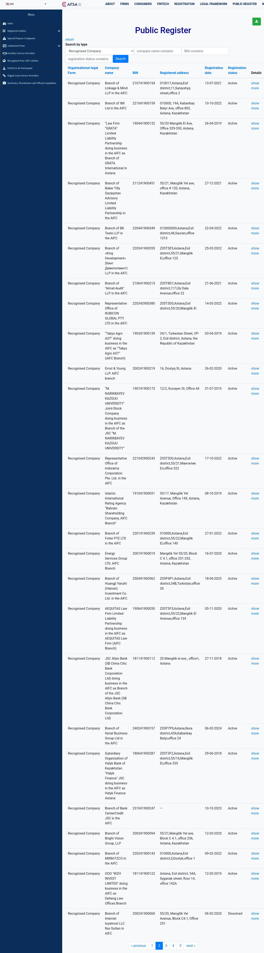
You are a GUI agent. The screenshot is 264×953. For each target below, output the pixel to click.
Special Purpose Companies (18, 38)
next (190, 946)
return (69, 39)
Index (7, 23)
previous (138, 946)
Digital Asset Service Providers (20, 75)
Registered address (174, 73)
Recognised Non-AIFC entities (19, 60)
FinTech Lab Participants (16, 68)
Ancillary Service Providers (18, 53)
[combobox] (26, 4)
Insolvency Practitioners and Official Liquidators (28, 83)
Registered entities (13, 30)
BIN (135, 73)
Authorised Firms (13, 45)
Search (121, 59)
